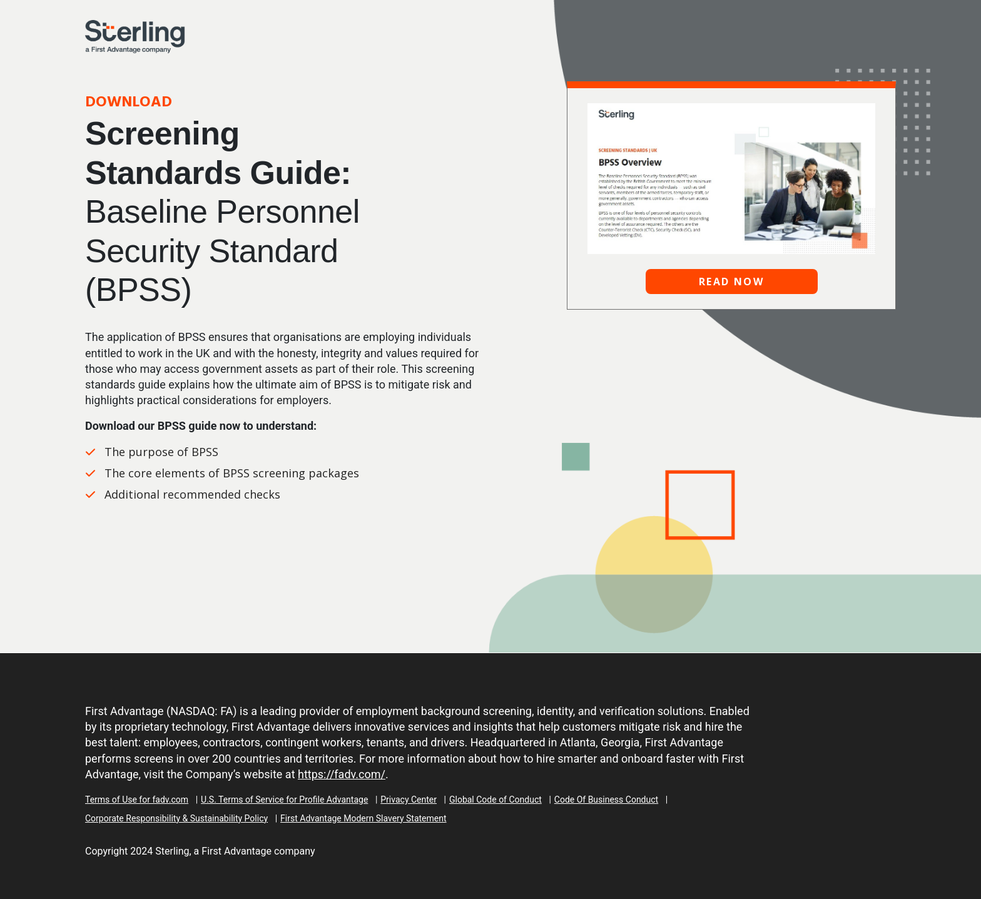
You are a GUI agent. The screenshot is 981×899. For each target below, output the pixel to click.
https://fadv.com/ (341, 774)
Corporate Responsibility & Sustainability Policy (176, 818)
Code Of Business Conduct (606, 800)
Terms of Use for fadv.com (136, 800)
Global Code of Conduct (495, 800)
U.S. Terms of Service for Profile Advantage (284, 800)
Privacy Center (408, 800)
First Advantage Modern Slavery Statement (363, 818)
